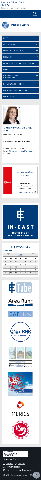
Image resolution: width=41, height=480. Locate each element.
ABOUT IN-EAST (9, 44)
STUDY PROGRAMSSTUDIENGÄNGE (11, 76)
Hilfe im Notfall (11, 466)
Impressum (10, 470)
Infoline (20, 463)
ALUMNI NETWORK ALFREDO (15, 90)
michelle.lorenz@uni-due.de (23, 151)
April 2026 (21, 255)
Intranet (8, 463)
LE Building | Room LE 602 (24, 192)
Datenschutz (26, 470)
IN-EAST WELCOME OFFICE (13, 84)
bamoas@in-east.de (26, 174)
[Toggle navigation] (4, 14)
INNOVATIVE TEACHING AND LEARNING (19, 63)
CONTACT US (8, 96)
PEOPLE (6, 69)
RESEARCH (7, 57)
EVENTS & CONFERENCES (13, 50)
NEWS (5, 38)
